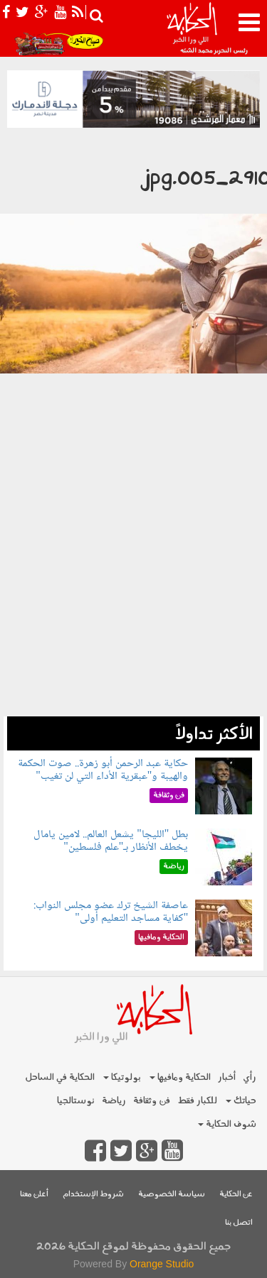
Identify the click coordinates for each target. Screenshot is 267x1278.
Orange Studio (162, 1263)
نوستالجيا (76, 1101)
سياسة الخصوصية (171, 1195)
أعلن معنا (34, 1195)
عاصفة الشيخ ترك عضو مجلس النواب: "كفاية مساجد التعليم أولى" (110, 912)
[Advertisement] (133, 589)
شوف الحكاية (227, 1124)
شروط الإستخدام (93, 1195)
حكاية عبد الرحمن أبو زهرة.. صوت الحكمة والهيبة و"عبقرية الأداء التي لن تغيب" (103, 770)
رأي (249, 1077)
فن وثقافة (151, 1101)
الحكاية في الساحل (60, 1077)
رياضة (114, 1101)
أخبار (227, 1077)
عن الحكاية (236, 1195)
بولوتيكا (122, 1077)
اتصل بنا (239, 1223)
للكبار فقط (197, 1101)
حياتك (241, 1101)
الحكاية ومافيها (180, 1077)
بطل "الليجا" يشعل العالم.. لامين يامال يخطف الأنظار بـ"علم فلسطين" (110, 841)
